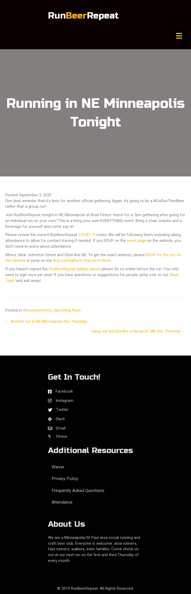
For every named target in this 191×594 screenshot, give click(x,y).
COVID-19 (86, 234)
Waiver (58, 466)
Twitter (62, 409)
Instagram (64, 400)
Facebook (64, 391)
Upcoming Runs (67, 310)
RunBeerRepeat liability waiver (74, 269)
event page (136, 240)
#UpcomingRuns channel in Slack (82, 260)
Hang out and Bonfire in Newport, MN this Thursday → (139, 331)
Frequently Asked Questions (78, 490)
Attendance (62, 502)
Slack (60, 418)
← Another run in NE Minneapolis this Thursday (46, 321)
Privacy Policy (65, 478)
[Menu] (179, 35)
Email (60, 428)
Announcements (37, 310)
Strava (57, 436)
